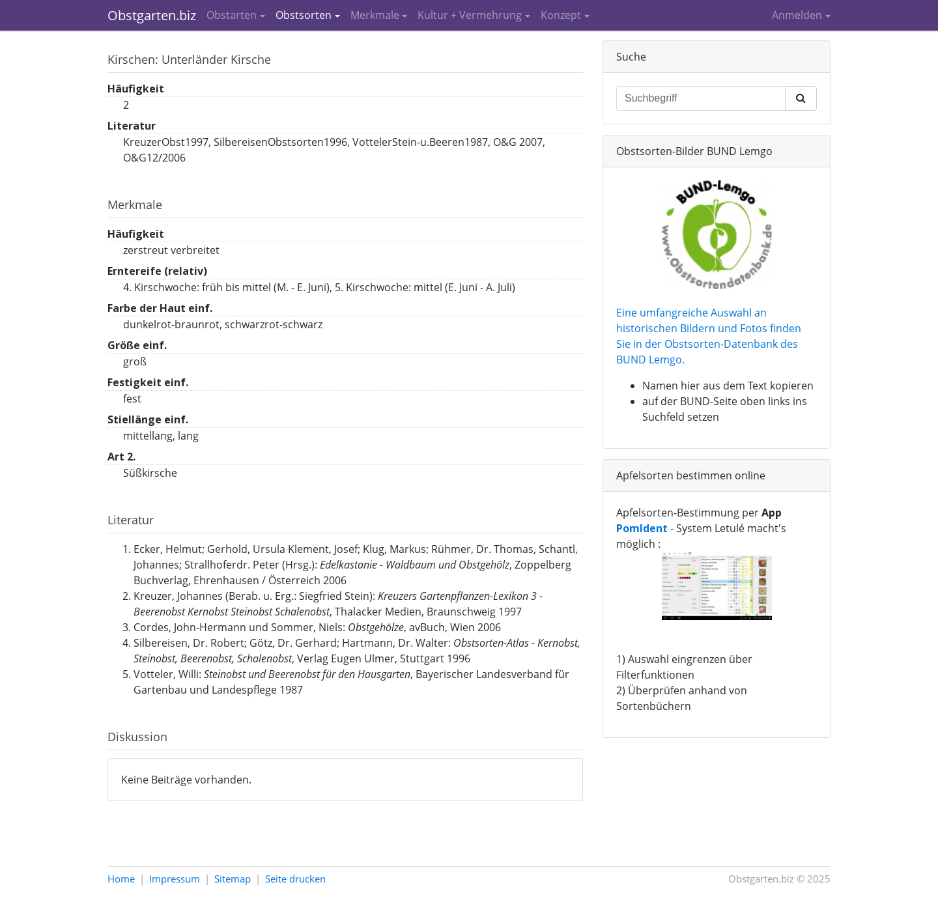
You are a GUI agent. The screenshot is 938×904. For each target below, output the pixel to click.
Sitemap (232, 878)
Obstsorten (304, 15)
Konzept (561, 15)
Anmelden (797, 15)
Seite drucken (295, 878)
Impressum (174, 878)
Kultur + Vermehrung (470, 15)
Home (121, 878)
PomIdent (642, 528)
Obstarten (231, 15)
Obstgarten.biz (151, 15)
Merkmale (374, 15)
